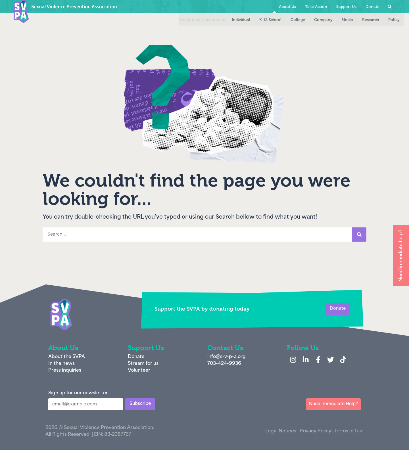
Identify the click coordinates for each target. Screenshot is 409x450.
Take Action (316, 7)
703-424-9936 (224, 363)
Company (314, 20)
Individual (232, 20)
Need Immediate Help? (333, 404)
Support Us (346, 7)
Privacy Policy (315, 431)
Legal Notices (280, 431)
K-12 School (262, 20)
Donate (372, 7)
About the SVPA (66, 357)
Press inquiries (64, 370)
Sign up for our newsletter (78, 393)
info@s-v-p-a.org (226, 357)
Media (338, 20)
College (289, 20)
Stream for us (143, 363)
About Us (287, 7)
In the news (61, 363)
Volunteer (139, 370)
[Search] (359, 234)
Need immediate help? (401, 256)
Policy (385, 20)
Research (361, 20)
